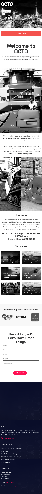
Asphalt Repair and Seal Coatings (11, 447)
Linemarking (28, 252)
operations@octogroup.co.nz (13, 476)
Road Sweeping (8, 252)
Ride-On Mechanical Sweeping (10, 444)
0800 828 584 (21, 24)
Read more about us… (7, 428)
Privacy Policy (27, 487)
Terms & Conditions (16, 487)
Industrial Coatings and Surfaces (11, 439)
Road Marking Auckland (8, 450)
